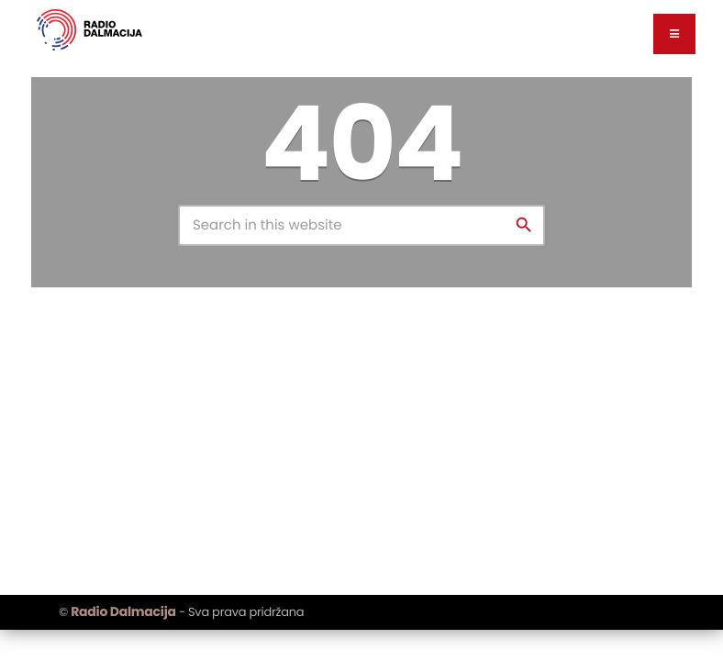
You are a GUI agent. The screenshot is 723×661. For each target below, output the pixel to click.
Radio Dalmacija (123, 611)
